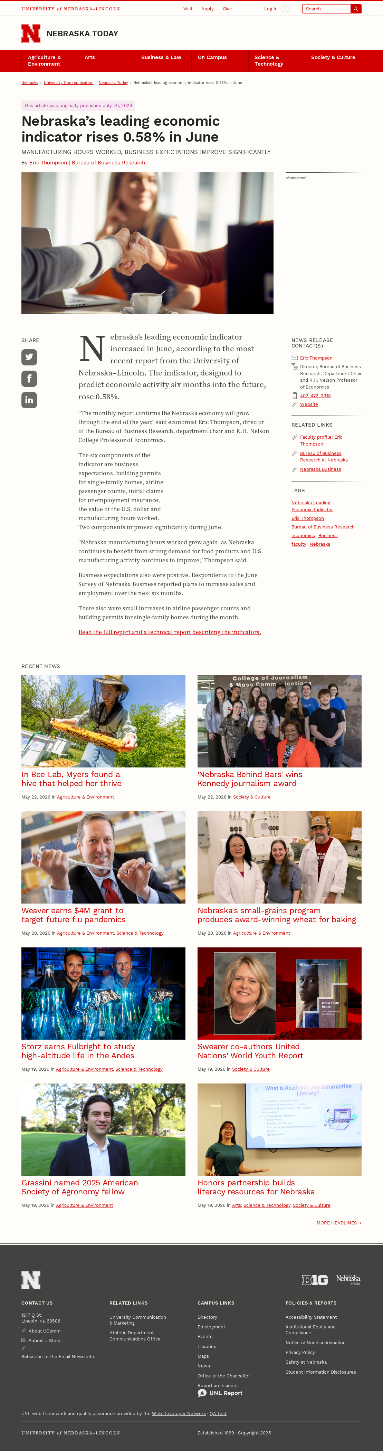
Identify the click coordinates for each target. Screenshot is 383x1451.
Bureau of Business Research (323, 526)
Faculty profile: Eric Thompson (321, 441)
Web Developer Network (179, 1413)
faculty (298, 544)
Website (309, 404)
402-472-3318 (315, 395)
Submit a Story (44, 1340)
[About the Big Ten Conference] (315, 1280)
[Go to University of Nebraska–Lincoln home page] (30, 33)
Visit (187, 8)
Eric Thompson (307, 518)
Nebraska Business (320, 469)
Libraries (207, 1346)
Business (328, 535)
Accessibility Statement (311, 1317)
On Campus (212, 57)
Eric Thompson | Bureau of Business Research (87, 163)
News (204, 1365)
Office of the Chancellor (224, 1375)
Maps (203, 1356)
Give (227, 8)
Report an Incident (220, 1390)
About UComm (44, 1331)
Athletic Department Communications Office (135, 1335)
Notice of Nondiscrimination (316, 1342)
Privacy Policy (300, 1352)
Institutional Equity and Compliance (311, 1329)
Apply (207, 8)
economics (303, 535)
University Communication (69, 82)
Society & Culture (333, 57)
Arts (90, 57)
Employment (211, 1326)
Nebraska (29, 82)
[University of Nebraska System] (349, 1280)
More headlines (337, 1222)
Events (205, 1336)
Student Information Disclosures (321, 1372)
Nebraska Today (82, 33)
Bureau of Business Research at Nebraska (324, 457)
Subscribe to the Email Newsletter (58, 1356)
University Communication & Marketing (137, 1320)
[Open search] (332, 9)
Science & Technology (269, 60)
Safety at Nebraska (306, 1362)
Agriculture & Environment (44, 60)
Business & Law (161, 57)
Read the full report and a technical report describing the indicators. (169, 632)
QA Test (218, 1413)
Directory (207, 1317)
